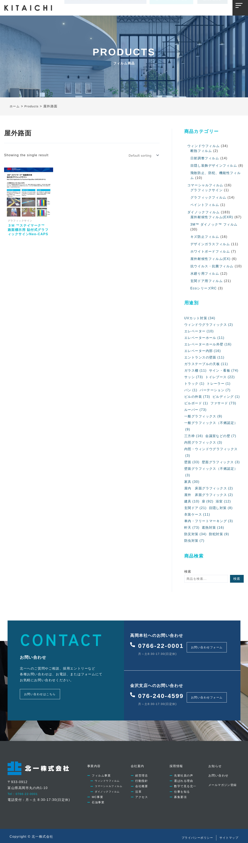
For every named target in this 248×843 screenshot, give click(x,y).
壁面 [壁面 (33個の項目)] (192, 462)
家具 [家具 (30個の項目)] (192, 482)
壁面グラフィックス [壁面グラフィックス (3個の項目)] (221, 462)
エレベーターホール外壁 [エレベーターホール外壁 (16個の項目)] (208, 344)
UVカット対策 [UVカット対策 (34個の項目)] (200, 318)
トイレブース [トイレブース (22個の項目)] (220, 377)
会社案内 (95, 7)
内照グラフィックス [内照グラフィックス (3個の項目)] (203, 442)
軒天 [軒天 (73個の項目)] (192, 527)
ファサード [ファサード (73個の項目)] (223, 403)
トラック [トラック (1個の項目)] (194, 383)
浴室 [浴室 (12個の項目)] (223, 501)
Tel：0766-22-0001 (24, 787)
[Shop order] (143, 155)
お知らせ (136, 7)
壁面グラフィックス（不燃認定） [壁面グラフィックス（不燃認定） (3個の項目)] (211, 473)
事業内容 (74, 7)
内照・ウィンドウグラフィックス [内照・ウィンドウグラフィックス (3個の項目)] (211, 453)
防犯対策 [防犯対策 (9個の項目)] (219, 534)
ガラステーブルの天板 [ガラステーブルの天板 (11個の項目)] (206, 364)
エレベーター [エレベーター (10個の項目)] (199, 331)
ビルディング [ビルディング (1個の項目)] (226, 396)
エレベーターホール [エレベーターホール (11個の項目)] (204, 338)
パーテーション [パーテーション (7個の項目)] (215, 390)
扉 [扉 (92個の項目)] (207, 501)
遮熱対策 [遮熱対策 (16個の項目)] (213, 527)
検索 (187, 571)
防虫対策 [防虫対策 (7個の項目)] (194, 540)
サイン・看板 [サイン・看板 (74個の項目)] (224, 370)
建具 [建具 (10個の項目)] (192, 501)
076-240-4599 (164, 691)
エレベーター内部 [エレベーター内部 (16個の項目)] (202, 351)
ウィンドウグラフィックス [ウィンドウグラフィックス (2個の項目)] (208, 324)
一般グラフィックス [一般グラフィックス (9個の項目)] (203, 416)
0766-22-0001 (164, 644)
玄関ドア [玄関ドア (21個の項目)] (195, 508)
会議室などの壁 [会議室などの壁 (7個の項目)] (221, 436)
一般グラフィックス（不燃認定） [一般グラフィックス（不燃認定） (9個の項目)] (211, 427)
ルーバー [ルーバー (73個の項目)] (195, 410)
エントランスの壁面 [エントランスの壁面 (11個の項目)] (204, 357)
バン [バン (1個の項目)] (191, 390)
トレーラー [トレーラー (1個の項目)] (219, 383)
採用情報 (115, 7)
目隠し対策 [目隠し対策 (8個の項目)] (221, 508)
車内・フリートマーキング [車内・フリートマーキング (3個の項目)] (208, 521)
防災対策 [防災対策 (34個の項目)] (195, 534)
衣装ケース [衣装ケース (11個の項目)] (197, 514)
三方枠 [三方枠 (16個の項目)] (193, 436)
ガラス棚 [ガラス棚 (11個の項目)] (195, 370)
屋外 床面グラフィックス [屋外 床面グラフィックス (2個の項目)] (208, 495)
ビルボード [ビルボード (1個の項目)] (196, 403)
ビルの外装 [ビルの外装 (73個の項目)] (197, 396)
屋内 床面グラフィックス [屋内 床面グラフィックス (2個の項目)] (208, 488)
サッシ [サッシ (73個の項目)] (193, 377)
